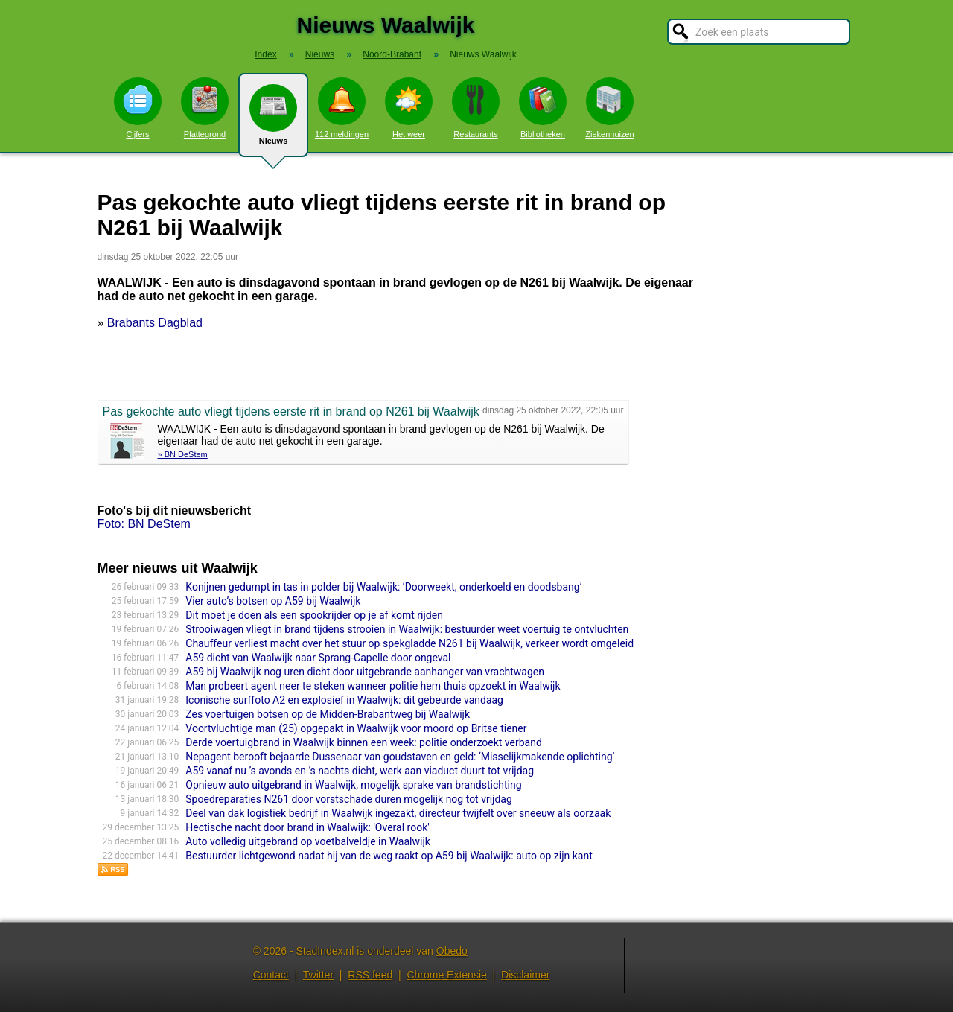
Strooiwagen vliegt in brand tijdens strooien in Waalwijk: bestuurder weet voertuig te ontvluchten (406, 629)
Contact (271, 975)
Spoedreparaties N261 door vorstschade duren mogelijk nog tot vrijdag (348, 799)
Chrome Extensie (446, 975)
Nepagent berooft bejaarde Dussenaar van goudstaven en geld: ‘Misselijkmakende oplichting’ (399, 757)
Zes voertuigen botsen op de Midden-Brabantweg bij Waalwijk (327, 714)
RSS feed (370, 975)
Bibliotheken (543, 108)
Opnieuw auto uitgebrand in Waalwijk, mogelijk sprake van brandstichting (353, 785)
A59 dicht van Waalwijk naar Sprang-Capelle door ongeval (317, 657)
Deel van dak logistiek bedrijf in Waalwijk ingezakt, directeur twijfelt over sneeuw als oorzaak (398, 813)
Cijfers (138, 108)
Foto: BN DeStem (144, 524)
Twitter (318, 975)
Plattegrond (205, 108)
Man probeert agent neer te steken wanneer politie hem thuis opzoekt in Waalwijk (372, 686)
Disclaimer (525, 975)
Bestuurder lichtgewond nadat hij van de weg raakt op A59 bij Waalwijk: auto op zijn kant (388, 856)
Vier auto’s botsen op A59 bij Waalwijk (272, 601)
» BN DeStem (183, 454)
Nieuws (273, 120)
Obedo (452, 951)
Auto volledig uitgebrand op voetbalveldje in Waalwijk (307, 841)
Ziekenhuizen (609, 108)
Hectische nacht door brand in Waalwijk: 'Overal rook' (307, 827)
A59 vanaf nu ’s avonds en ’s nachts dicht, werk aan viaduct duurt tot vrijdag (359, 771)
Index (265, 54)
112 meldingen (342, 108)
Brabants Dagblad (155, 322)
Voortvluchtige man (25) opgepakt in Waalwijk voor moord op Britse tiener (355, 728)
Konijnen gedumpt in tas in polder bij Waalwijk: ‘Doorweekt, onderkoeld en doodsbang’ (383, 587)
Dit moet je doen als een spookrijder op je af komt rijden (314, 615)
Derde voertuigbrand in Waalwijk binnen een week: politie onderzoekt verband (363, 742)
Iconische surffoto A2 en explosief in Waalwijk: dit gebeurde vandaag (344, 700)
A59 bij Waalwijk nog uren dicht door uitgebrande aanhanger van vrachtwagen (364, 672)
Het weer (409, 108)
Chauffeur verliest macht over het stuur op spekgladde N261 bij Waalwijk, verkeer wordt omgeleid (409, 643)
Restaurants (476, 108)
